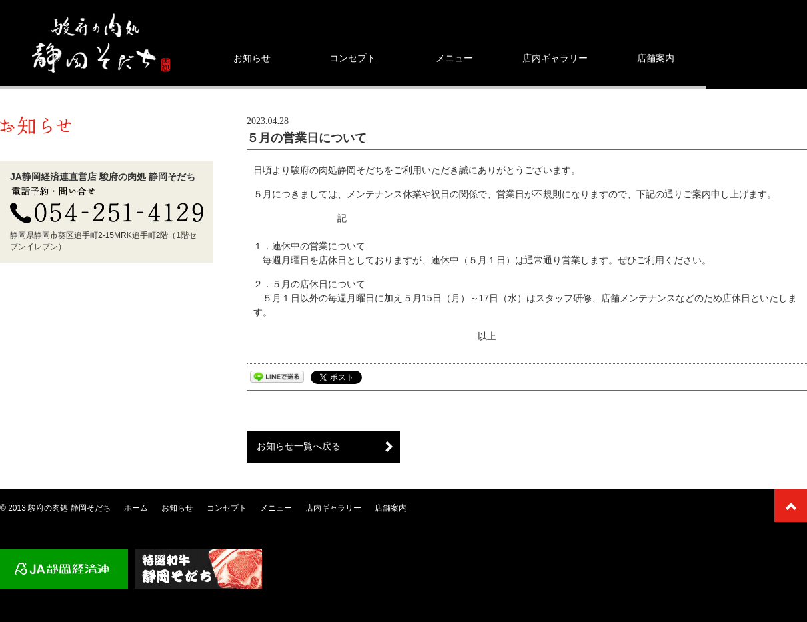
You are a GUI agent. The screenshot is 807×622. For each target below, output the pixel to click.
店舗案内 (655, 58)
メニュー (454, 58)
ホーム (136, 508)
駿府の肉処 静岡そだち (69, 508)
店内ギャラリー (555, 58)
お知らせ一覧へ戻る (299, 446)
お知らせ (252, 58)
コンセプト (352, 58)
